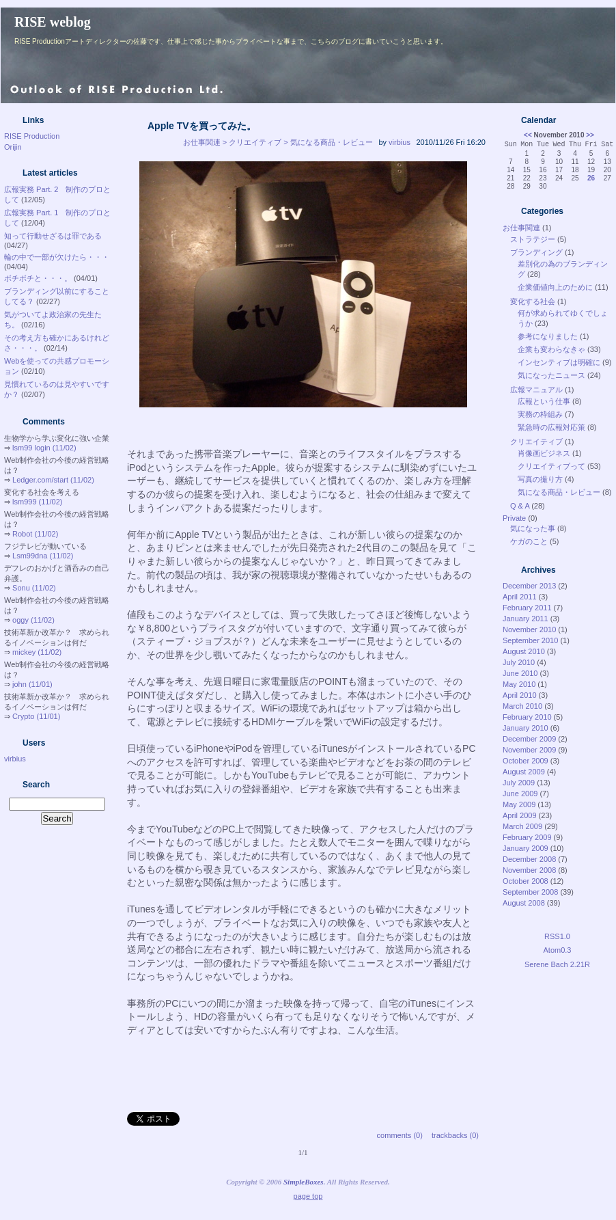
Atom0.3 (558, 950)
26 (591, 178)
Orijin (13, 147)
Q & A (519, 506)
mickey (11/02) (36, 652)
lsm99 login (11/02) (44, 448)
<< (528, 135)
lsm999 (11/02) (37, 502)
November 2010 (529, 629)
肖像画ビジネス (544, 453)
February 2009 (527, 837)
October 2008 (525, 881)
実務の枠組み (540, 414)
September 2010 (530, 640)
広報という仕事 (544, 401)
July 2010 (519, 662)
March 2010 (522, 706)
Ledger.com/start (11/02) (53, 480)
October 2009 (525, 761)
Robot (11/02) (35, 534)
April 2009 (520, 815)
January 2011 (525, 618)
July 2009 (519, 782)
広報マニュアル (536, 389)
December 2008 (529, 859)
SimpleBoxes (303, 1182)
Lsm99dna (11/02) (42, 556)
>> (590, 135)
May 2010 (519, 684)
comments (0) (400, 1135)
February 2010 (527, 717)
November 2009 (529, 750)
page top (308, 1196)
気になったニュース (551, 375)
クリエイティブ (536, 441)
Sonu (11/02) (34, 588)
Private (514, 518)
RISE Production (31, 136)
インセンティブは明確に (559, 362)
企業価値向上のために (555, 287)
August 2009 (524, 772)
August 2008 (524, 903)
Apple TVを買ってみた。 (202, 125)
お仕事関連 (521, 227)
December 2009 (529, 739)
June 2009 (520, 793)
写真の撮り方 (540, 479)
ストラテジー (532, 239)
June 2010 (520, 673)
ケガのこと (529, 541)
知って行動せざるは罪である (53, 236)
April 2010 (520, 695)
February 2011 (527, 608)
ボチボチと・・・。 (38, 278)
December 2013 (529, 586)
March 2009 (522, 826)
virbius (15, 759)
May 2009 (519, 804)
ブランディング (536, 252)
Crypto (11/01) (36, 716)
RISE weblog (52, 21)
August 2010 (524, 651)
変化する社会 (532, 301)
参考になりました (548, 336)
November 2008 (529, 870)
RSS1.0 (557, 936)
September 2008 (530, 892)
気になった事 (532, 528)
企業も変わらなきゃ (551, 349)
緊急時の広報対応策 (551, 427)
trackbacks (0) (455, 1135)
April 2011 (520, 597)
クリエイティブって (551, 466)
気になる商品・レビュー (559, 492)
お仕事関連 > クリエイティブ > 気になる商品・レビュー (278, 142)
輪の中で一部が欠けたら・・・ (56, 257)
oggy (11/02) (33, 620)
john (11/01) (32, 684)
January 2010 (525, 728)
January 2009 (525, 848)
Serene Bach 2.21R (557, 964)
